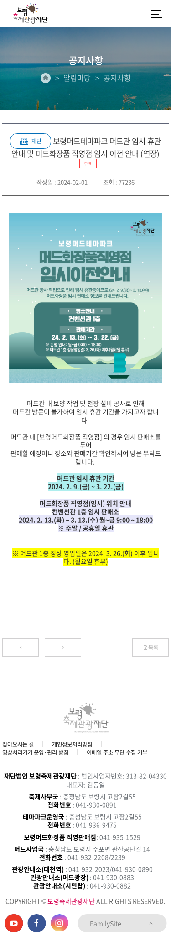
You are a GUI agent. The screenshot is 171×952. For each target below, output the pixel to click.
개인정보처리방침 (72, 744)
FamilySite (122, 923)
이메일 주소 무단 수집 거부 (117, 752)
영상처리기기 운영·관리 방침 (35, 752)
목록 (150, 647)
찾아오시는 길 (18, 744)
